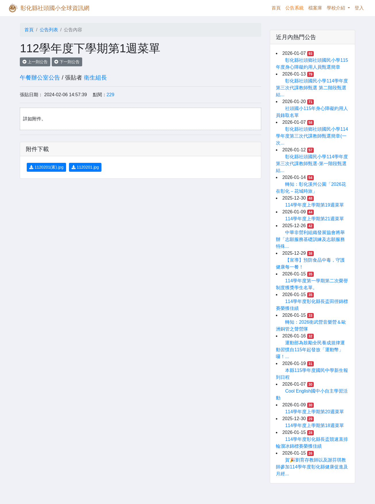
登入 (359, 7)
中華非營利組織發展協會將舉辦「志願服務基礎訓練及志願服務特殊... (310, 239)
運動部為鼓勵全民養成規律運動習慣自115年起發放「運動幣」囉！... (310, 349)
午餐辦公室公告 (40, 77)
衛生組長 (95, 77)
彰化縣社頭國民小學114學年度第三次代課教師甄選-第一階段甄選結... (312, 163)
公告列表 (49, 29)
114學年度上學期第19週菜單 (314, 204)
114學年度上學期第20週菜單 (314, 411)
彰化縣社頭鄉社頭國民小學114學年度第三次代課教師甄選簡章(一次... (312, 136)
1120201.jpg (85, 167)
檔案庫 (315, 7)
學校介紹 (336, 7)
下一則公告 (67, 61)
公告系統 (294, 7)
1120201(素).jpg (46, 167)
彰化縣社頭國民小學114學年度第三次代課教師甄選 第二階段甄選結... (312, 87)
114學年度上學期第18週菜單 (314, 425)
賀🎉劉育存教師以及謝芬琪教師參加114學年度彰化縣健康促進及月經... (312, 466)
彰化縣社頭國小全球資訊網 (54, 8)
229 (110, 94)
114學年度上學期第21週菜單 (314, 218)
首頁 (277, 7)
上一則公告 (35, 61)
